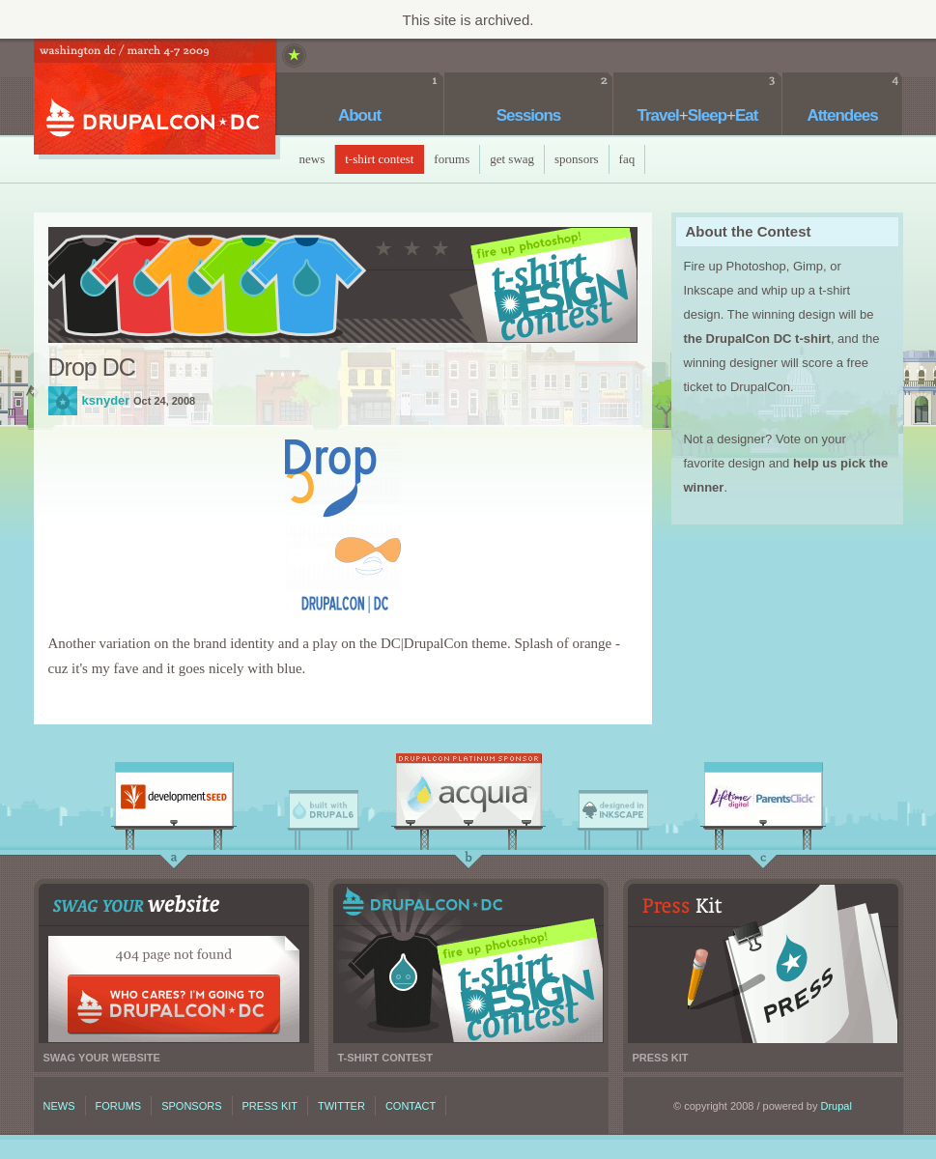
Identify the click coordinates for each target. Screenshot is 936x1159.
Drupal (836, 1106)
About (359, 115)
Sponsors (576, 159)
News (312, 159)
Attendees (842, 115)
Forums (451, 159)
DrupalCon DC (154, 99)
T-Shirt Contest (379, 159)
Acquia (468, 795)
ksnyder (62, 400)
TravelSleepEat (698, 115)
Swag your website (174, 963)
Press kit (763, 963)
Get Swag (512, 159)
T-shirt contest (468, 963)
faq (627, 159)
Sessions (528, 115)
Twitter (341, 1106)
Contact (410, 1106)
